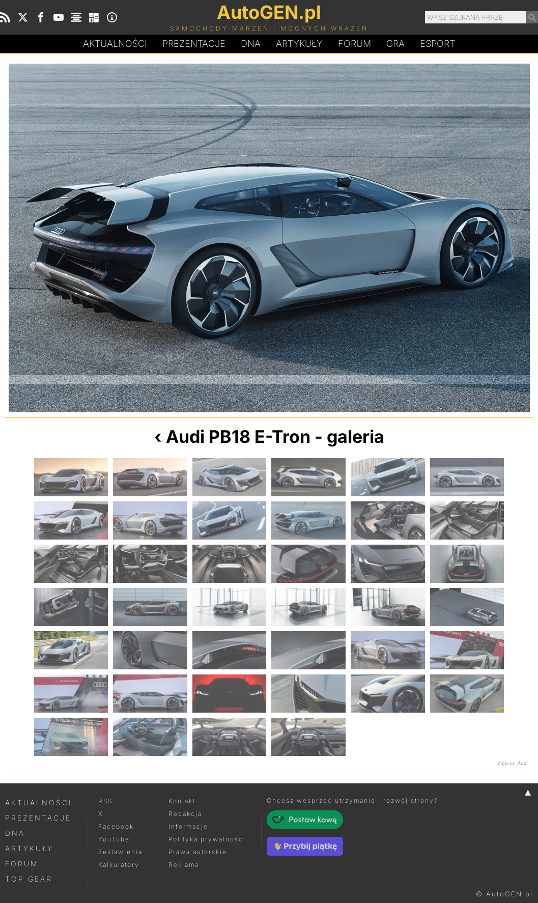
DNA (15, 833)
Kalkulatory (118, 864)
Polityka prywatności (207, 839)
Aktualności (115, 43)
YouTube (114, 839)
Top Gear (28, 878)
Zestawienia (120, 852)
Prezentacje (193, 43)
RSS (105, 801)
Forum (354, 43)
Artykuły (299, 43)
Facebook (116, 826)
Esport (437, 43)
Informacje (188, 826)
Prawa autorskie (197, 852)
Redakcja (185, 813)
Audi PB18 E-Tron (238, 436)
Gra (395, 43)
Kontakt (181, 801)
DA (251, 44)
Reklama (183, 864)
